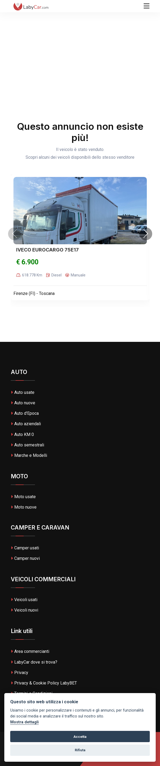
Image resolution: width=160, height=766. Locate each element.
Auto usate (22, 392)
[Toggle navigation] (147, 6)
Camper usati (25, 547)
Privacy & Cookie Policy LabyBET (44, 683)
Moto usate (23, 496)
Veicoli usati (24, 599)
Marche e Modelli (29, 455)
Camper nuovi (25, 558)
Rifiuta (80, 750)
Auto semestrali (27, 444)
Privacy (19, 672)
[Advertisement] (80, 40)
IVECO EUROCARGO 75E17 (47, 250)
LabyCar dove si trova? (34, 662)
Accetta (80, 737)
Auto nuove (23, 402)
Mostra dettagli (24, 722)
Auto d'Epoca (25, 413)
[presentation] (14, 233)
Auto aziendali (26, 423)
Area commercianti (30, 651)
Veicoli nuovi (24, 610)
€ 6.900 (27, 262)
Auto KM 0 (22, 434)
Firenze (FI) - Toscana (34, 293)
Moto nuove (24, 507)
